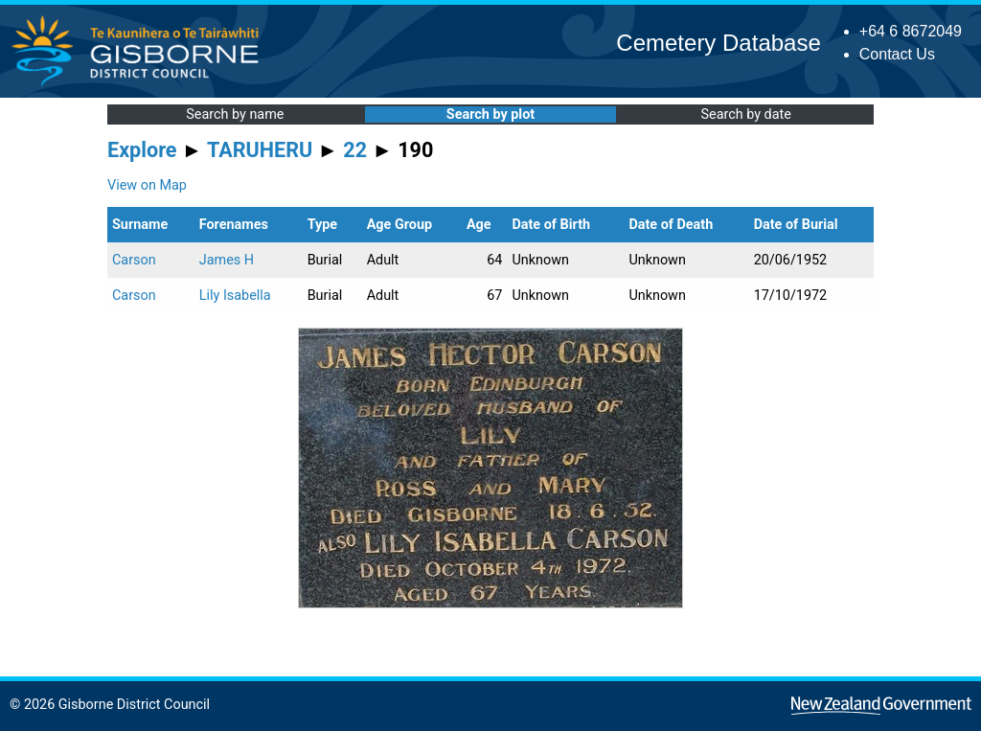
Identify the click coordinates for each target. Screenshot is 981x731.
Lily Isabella (235, 295)
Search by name (235, 114)
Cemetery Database (718, 43)
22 (355, 150)
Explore (142, 150)
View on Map (147, 185)
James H (226, 260)
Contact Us (897, 54)
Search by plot (490, 114)
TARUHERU (259, 150)
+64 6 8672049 (910, 31)
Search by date (745, 114)
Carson (134, 260)
